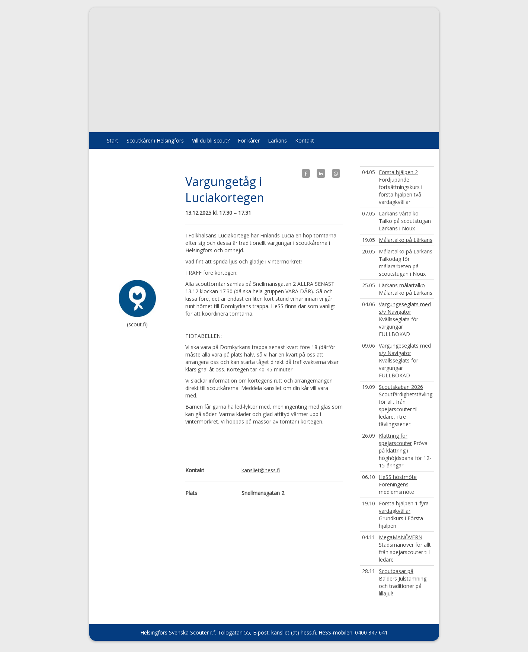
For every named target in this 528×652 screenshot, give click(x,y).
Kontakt (304, 140)
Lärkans (277, 140)
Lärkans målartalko (402, 285)
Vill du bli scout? (211, 140)
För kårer (249, 140)
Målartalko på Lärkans (405, 239)
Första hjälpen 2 (398, 172)
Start (112, 140)
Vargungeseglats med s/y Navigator (405, 308)
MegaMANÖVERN (400, 537)
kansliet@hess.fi (260, 470)
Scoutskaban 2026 (401, 386)
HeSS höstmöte (398, 476)
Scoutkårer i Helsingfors (155, 140)
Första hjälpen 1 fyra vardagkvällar (404, 507)
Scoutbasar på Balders (396, 575)
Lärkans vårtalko (399, 213)
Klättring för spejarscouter (395, 439)
